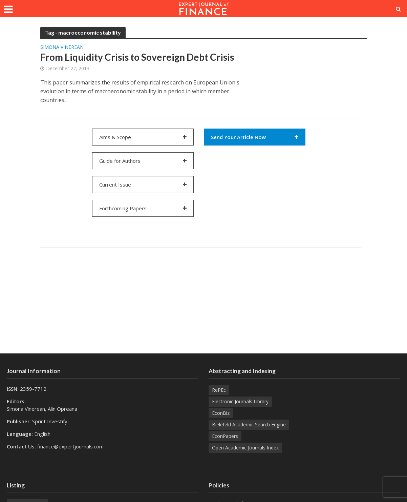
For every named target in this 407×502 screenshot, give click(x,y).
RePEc (219, 390)
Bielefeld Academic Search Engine (249, 424)
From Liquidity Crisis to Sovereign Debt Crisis (137, 57)
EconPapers (225, 436)
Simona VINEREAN (62, 47)
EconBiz (221, 413)
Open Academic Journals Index (245, 447)
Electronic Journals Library (240, 401)
